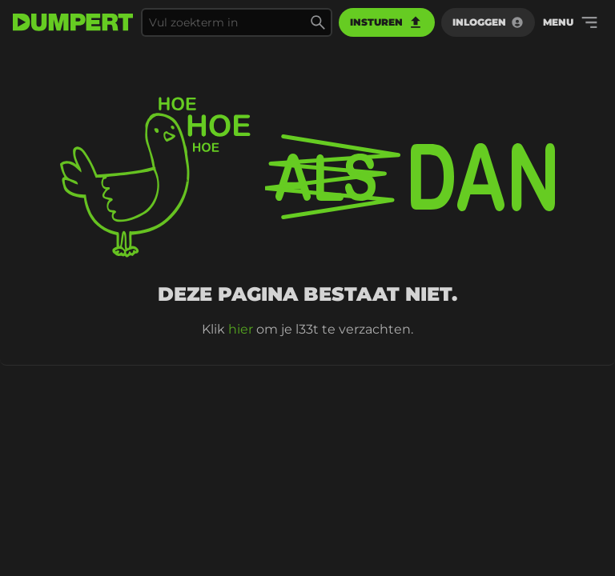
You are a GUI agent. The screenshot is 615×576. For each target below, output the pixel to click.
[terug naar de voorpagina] (73, 22)
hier (240, 329)
